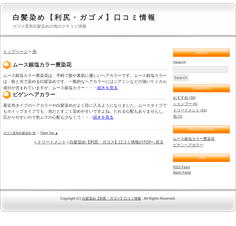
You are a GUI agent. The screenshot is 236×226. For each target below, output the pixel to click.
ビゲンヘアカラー (34, 95)
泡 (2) (177, 116)
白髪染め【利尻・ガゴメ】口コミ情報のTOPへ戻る (117, 142)
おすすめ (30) (184, 98)
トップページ (15, 51)
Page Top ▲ (49, 133)
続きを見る (107, 87)
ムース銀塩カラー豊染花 (42, 65)
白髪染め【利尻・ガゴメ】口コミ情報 (84, 17)
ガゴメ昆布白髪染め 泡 (19, 133)
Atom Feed (182, 172)
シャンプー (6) (185, 104)
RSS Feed (181, 167)
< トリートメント (50, 142)
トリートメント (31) (190, 110)
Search (179, 62)
